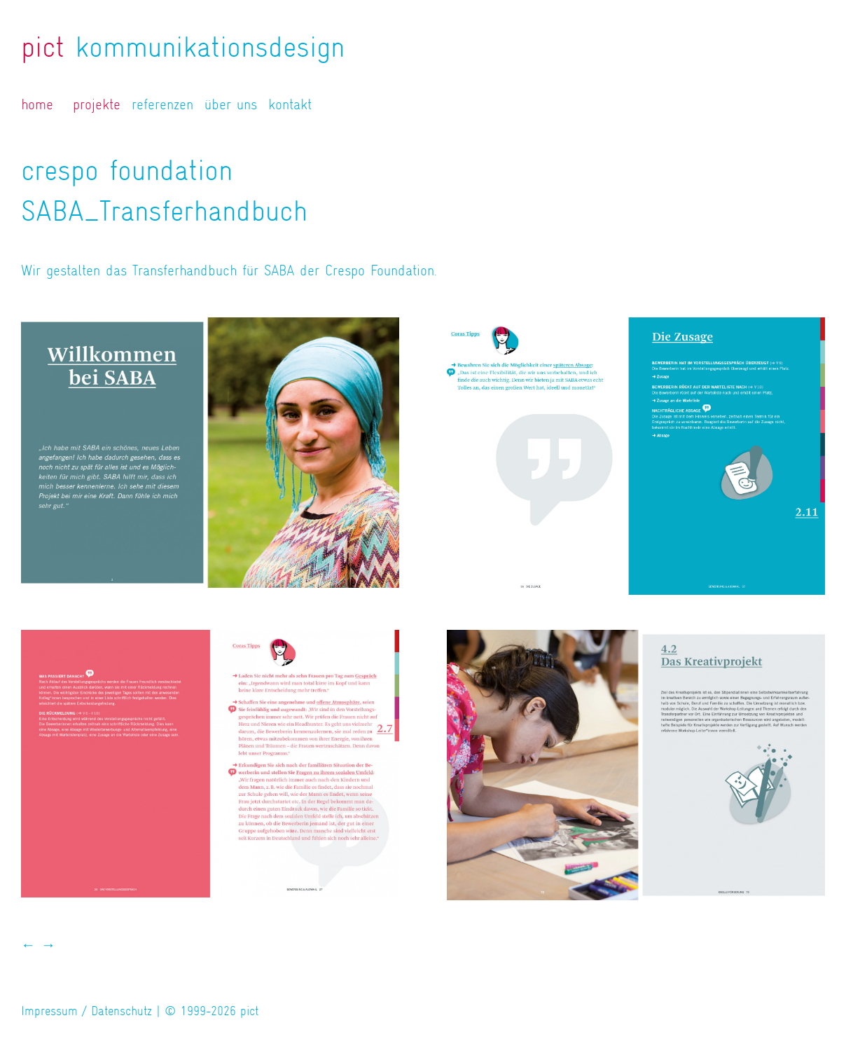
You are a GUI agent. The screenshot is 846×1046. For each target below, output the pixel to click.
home (37, 104)
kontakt (290, 104)
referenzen (162, 104)
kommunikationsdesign (183, 47)
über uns (230, 104)
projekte (96, 104)
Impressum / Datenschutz (86, 1011)
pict (249, 1011)
